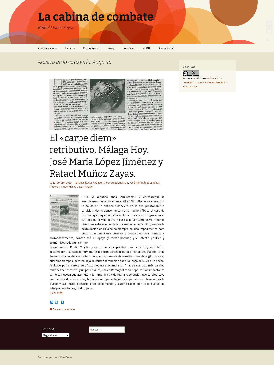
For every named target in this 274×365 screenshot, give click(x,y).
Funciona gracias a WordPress (55, 357)
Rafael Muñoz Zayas (72, 186)
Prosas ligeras (91, 48)
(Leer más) (56, 293)
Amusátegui (85, 182)
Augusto (98, 182)
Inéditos (70, 48)
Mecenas (54, 186)
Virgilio (89, 186)
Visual (111, 48)
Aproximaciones (47, 48)
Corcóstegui (111, 182)
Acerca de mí (166, 48)
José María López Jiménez (144, 182)
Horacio (123, 182)
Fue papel (128, 48)
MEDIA (146, 48)
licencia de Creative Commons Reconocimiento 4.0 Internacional (205, 82)
